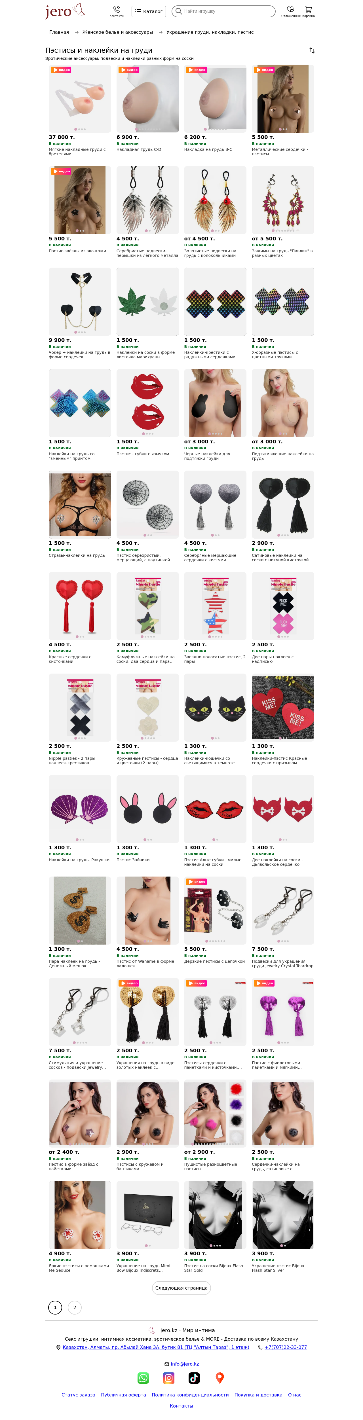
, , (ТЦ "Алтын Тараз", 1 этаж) (156, 1347)
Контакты (181, 1406)
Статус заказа (78, 1395)
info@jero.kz (185, 1364)
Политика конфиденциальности (190, 1395)
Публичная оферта (123, 1395)
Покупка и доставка (258, 1395)
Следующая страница (181, 1288)
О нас (294, 1395)
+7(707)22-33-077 (286, 1347)
